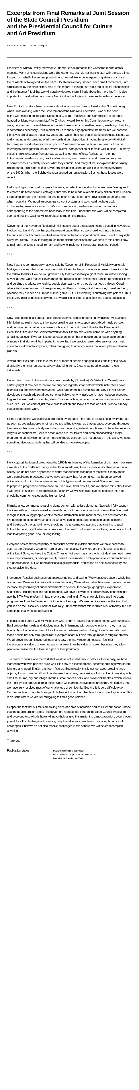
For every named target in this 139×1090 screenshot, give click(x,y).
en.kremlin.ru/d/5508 (73, 758)
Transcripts (78, 750)
